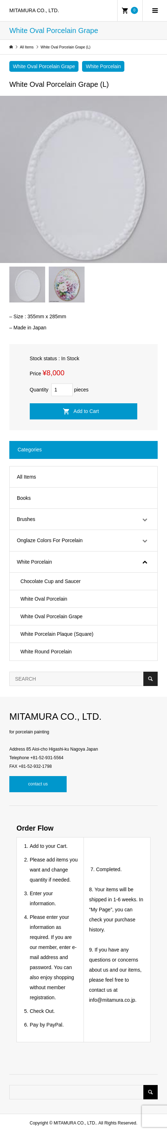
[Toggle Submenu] (144, 519)
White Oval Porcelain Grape (44, 66)
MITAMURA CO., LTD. (34, 10)
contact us (38, 783)
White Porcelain (103, 66)
